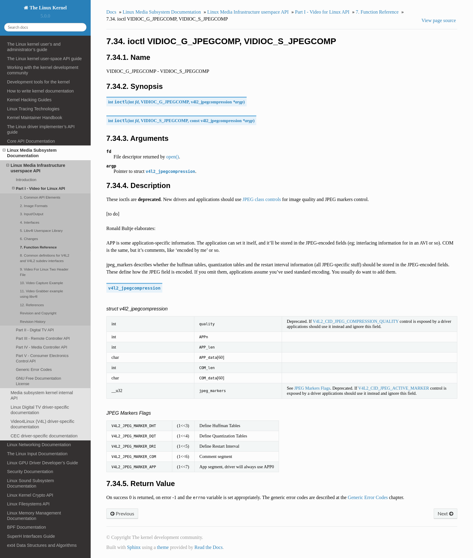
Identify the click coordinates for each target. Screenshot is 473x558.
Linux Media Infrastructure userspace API (35, 168)
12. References (32, 305)
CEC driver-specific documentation (44, 435)
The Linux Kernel (47, 7)
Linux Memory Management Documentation (34, 516)
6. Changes (29, 239)
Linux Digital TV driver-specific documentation (40, 410)
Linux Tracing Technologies (33, 108)
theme (163, 547)
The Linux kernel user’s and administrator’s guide (33, 47)
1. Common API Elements (40, 197)
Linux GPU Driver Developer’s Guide (42, 462)
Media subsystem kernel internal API (42, 395)
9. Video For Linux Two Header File (44, 272)
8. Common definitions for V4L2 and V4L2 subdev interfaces (44, 258)
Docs (111, 12)
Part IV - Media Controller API (41, 347)
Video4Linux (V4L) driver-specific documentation (42, 424)
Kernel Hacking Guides (29, 99)
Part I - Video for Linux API (38, 188)
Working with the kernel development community (42, 70)
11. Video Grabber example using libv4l (41, 293)
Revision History (32, 321)
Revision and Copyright (38, 313)
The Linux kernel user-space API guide (44, 58)
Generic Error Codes (34, 369)
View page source (439, 20)
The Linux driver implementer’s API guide (40, 129)
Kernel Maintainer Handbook (34, 117)
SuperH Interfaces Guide (31, 536)
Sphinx (134, 547)
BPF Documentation (26, 527)
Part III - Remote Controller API (43, 338)
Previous (122, 513)
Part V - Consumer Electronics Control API (42, 358)
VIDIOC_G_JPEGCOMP (165, 101)
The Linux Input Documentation (37, 453)
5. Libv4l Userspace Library (41, 230)
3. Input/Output (31, 214)
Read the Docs (208, 547)
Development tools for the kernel (38, 81)
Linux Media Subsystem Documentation (30, 153)
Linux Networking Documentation (39, 444)
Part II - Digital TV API (35, 330)
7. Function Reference (38, 247)
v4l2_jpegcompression (211, 101)
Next (445, 513)
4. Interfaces (29, 222)
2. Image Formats (33, 206)
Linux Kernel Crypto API (30, 495)
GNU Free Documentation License (38, 381)
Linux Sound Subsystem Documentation (30, 483)
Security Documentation (30, 471)
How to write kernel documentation (40, 91)
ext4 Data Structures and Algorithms (41, 545)
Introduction (26, 179)
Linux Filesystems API (28, 503)
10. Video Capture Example (41, 283)
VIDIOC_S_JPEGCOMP (164, 120)
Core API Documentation (31, 141)
